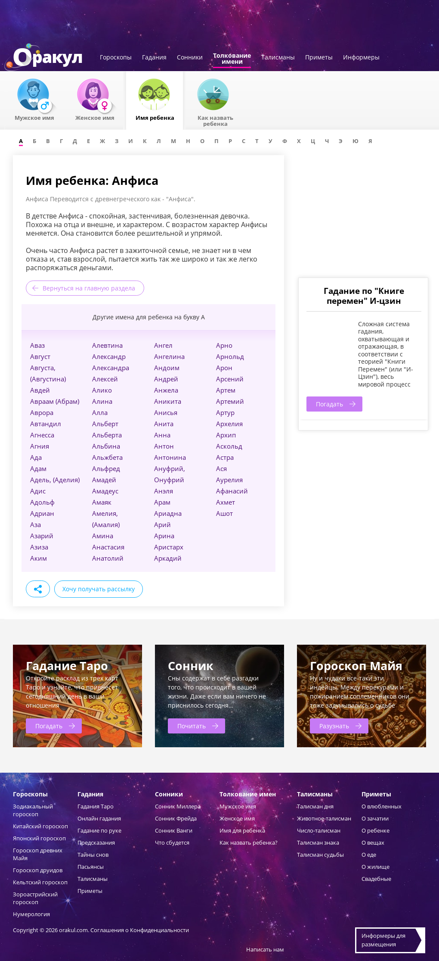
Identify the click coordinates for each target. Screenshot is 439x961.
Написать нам (265, 949)
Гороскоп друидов (37, 870)
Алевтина (107, 345)
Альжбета (107, 457)
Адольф (42, 502)
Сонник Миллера (178, 806)
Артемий (230, 401)
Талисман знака (318, 842)
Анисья (165, 412)
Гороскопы (116, 57)
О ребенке (376, 830)
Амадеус (105, 491)
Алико (102, 390)
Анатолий (108, 558)
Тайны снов (92, 854)
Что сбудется (172, 842)
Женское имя (237, 818)
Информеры (361, 57)
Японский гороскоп (39, 838)
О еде (369, 854)
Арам (162, 502)
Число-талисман (318, 830)
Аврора (41, 412)
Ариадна (168, 513)
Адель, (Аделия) (55, 479)
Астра (225, 457)
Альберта (107, 435)
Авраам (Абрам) (54, 401)
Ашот (224, 513)
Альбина (106, 446)
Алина (102, 401)
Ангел (163, 345)
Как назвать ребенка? (249, 842)
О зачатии (375, 818)
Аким (38, 558)
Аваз (37, 345)
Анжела (166, 390)
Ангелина (169, 356)
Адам (38, 468)
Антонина (170, 457)
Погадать (329, 404)
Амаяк (101, 502)
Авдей (40, 390)
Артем (225, 390)
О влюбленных (382, 806)
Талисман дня (315, 806)
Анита (163, 423)
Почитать (191, 726)
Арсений (230, 378)
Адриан (42, 513)
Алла (100, 412)
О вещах (373, 842)
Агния (39, 446)
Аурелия (229, 479)
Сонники (190, 57)
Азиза (39, 547)
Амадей (104, 479)
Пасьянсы (90, 867)
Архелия (229, 423)
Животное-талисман (324, 818)
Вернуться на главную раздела (89, 288)
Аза (35, 524)
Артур (225, 412)
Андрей (166, 378)
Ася (221, 468)
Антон (164, 446)
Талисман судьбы (320, 854)
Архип (226, 435)
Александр (109, 356)
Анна (162, 435)
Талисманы (278, 57)
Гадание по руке (99, 830)
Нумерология (31, 914)
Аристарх (168, 547)
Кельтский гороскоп (40, 882)
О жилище (376, 867)
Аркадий (168, 558)
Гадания (154, 57)
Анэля (163, 491)
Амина (102, 535)
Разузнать (334, 726)
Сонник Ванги (173, 830)
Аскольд (229, 446)
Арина (164, 535)
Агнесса (42, 435)
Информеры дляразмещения (383, 940)
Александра (110, 367)
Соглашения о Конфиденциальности (139, 930)
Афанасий (232, 491)
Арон (224, 367)
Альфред (106, 468)
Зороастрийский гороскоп (35, 898)
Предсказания (96, 842)
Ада (36, 457)
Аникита (167, 401)
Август (40, 356)
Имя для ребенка (242, 830)
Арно (224, 345)
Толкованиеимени (232, 59)
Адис (38, 491)
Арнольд (230, 356)
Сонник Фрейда (176, 818)
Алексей (105, 378)
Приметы (319, 57)
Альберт (105, 423)
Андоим (166, 367)
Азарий (41, 535)
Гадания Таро (95, 806)
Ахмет (225, 502)
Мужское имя (238, 806)
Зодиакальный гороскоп (33, 810)
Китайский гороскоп (40, 826)
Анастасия (108, 547)
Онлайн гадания (99, 818)
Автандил (45, 423)
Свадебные (376, 879)
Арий (162, 524)
